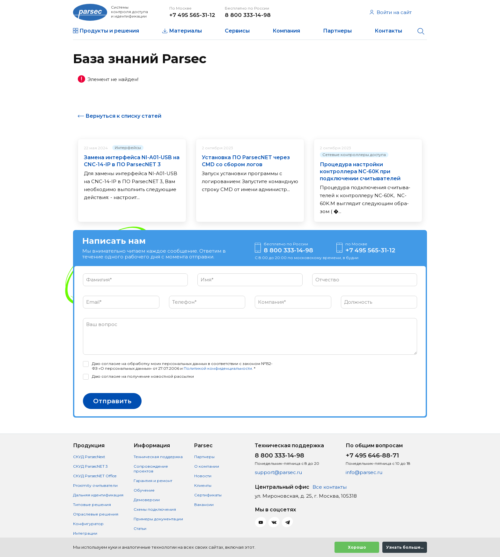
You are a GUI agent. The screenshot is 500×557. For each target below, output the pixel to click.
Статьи (140, 528)
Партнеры (337, 31)
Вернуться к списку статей (123, 116)
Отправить (112, 401)
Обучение (144, 490)
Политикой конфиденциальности (218, 368)
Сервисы (237, 31)
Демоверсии (147, 499)
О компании (206, 466)
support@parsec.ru (278, 472)
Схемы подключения (155, 509)
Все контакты (329, 487)
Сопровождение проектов (151, 468)
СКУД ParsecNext (89, 456)
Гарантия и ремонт (153, 480)
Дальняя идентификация (98, 495)
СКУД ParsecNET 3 (90, 466)
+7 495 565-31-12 (192, 15)
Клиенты (202, 485)
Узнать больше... (404, 547)
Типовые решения (92, 504)
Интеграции (85, 533)
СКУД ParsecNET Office (94, 475)
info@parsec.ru (364, 472)
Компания (286, 31)
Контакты (388, 31)
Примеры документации (158, 518)
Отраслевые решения (95, 514)
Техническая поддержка (158, 456)
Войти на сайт (391, 12)
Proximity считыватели (95, 485)
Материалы (185, 31)
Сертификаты (208, 495)
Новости (202, 475)
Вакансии (204, 504)
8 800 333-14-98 (248, 15)
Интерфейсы (128, 147)
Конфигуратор (88, 523)
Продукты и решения (109, 31)
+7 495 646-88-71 (372, 455)
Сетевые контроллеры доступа (354, 154)
